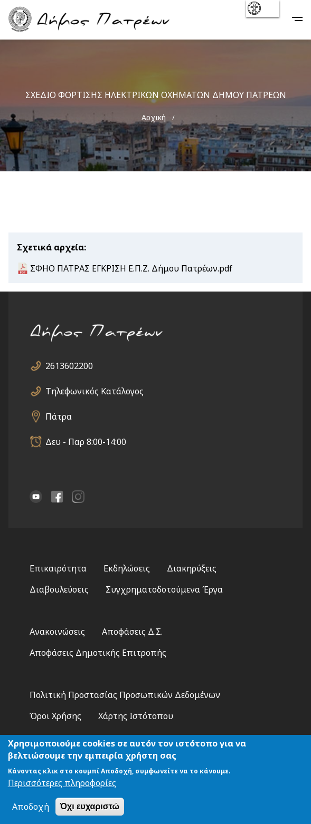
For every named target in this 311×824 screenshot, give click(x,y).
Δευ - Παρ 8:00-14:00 (85, 442)
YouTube (36, 496)
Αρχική (154, 117)
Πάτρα (58, 416)
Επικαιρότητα (58, 568)
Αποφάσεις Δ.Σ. (132, 631)
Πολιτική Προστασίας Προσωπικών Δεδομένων (125, 695)
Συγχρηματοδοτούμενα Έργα (164, 589)
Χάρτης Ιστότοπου (135, 716)
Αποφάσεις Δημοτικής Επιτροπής (98, 652)
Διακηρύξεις (191, 568)
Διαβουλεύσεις (59, 589)
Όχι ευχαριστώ (89, 806)
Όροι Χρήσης (55, 716)
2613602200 (69, 366)
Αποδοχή (30, 806)
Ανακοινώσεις (57, 631)
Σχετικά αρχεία (50, 247)
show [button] (262, 8)
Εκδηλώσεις (126, 568)
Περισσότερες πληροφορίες (62, 783)
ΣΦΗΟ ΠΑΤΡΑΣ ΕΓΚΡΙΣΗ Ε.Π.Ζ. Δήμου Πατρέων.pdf (131, 268)
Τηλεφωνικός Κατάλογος (94, 391)
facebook (57, 496)
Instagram (78, 496)
